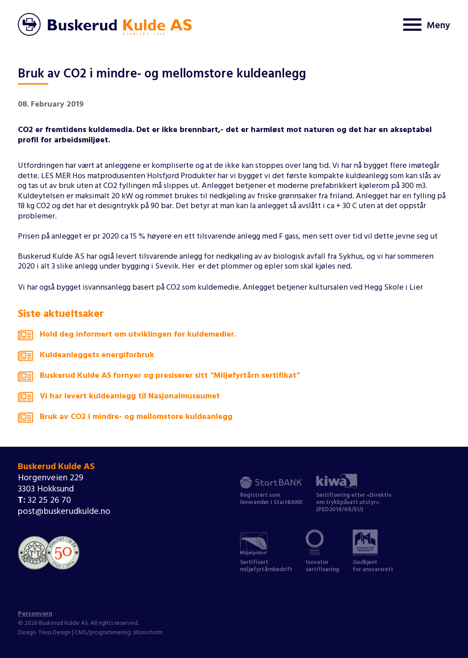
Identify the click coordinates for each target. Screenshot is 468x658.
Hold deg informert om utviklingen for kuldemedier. (127, 337)
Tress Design (54, 633)
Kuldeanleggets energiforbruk (86, 357)
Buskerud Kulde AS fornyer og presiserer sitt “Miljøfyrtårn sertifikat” (159, 378)
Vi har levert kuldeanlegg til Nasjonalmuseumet (119, 399)
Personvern (35, 614)
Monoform (148, 633)
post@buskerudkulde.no (64, 512)
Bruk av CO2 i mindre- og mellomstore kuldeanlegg (125, 419)
